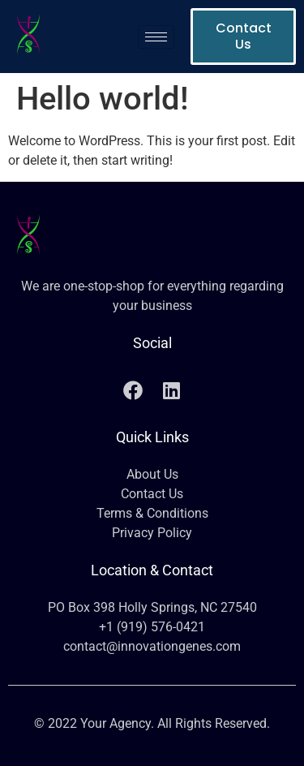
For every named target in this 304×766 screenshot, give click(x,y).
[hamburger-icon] (156, 37)
